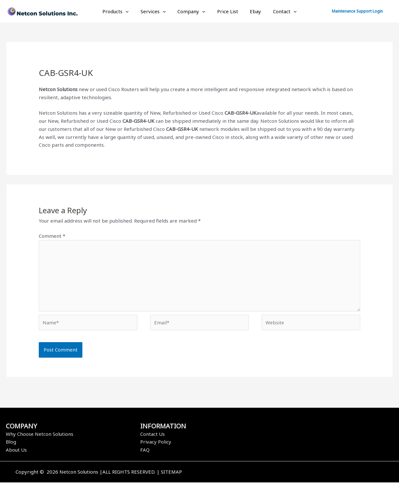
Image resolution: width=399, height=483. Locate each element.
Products (121, 11)
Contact (279, 11)
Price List (226, 11)
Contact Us (152, 434)
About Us (16, 450)
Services (156, 11)
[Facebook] (291, 473)
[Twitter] (300, 473)
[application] (131, 11)
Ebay (252, 11)
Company (192, 11)
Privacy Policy (155, 442)
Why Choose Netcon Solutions (40, 434)
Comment (52, 236)
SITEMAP (171, 472)
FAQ (145, 450)
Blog (11, 442)
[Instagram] (310, 473)
